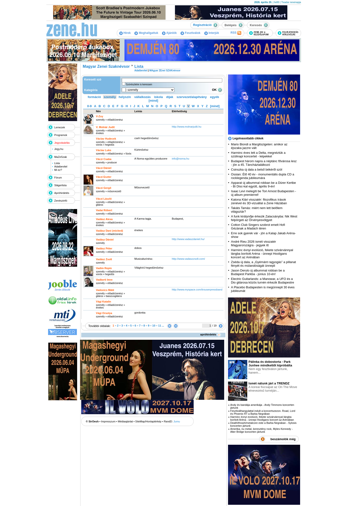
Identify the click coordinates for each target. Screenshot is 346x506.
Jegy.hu (58, 149)
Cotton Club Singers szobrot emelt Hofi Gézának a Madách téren (258, 226)
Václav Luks (103, 150)
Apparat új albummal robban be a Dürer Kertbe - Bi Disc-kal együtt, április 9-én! (263, 184)
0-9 (89, 106)
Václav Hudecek (106, 138)
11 (159, 325)
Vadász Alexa (104, 219)
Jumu (176, 421)
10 (153, 325)
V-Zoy (99, 116)
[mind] (153, 100)
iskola (158, 97)
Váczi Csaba (103, 159)
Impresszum (108, 421)
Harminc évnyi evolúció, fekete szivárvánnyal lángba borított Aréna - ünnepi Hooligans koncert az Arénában (262, 253)
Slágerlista (60, 185)
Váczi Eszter (103, 176)
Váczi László (103, 198)
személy (110, 97)
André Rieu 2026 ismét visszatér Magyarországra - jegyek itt (253, 243)
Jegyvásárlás (62, 142)
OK (217, 90)
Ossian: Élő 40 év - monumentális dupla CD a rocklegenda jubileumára (262, 176)
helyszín (125, 97)
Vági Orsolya (104, 313)
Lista (57, 163)
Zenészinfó (60, 200)
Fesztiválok (190, 33)
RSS (235, 33)
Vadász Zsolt (104, 259)
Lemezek (59, 127)
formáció (94, 97)
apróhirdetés (210, 334)
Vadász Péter (104, 248)
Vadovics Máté (105, 290)
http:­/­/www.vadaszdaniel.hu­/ (188, 239)
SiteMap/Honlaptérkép (148, 421)
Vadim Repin (104, 268)
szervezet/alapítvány (192, 97)
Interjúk (211, 33)
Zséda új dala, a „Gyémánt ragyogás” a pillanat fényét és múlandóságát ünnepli (263, 263)
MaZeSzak (60, 156)
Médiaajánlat (125, 421)
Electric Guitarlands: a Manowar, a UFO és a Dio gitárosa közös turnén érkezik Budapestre (262, 280)
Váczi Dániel (103, 168)
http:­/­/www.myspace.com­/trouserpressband (197, 289)
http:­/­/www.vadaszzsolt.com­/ (188, 258)
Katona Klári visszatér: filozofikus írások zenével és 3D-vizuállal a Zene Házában (259, 201)
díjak (169, 97)
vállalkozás (142, 97)
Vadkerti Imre (104, 279)
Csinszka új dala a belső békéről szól (256, 169)
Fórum (58, 177)
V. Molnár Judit (105, 127)
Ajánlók (169, 33)
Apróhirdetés (61, 192)
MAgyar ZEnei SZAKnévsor (164, 70)
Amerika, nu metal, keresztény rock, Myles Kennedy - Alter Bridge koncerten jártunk (261, 430)
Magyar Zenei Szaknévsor (106, 66)
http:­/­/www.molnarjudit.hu (186, 126)
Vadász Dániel (104, 239)
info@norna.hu (180, 158)
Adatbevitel (60, 166)
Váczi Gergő (103, 187)
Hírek (125, 33)
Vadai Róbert (104, 210)
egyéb (214, 97)
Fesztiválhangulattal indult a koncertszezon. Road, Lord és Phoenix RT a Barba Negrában (262, 412)
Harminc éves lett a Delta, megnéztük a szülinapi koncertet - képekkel (258, 154)
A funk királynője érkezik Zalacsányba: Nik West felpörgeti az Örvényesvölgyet (264, 218)
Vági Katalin (103, 301)
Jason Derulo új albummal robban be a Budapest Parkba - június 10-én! (257, 272)
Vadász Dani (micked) (109, 230)
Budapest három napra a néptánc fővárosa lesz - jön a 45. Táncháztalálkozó (264, 163)
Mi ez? (58, 169)
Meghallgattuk (146, 33)
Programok (60, 135)
